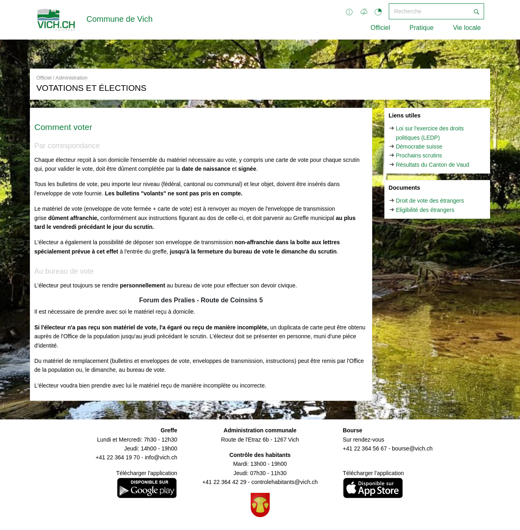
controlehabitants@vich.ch (285, 482)
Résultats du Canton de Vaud (432, 164)
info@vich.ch (161, 457)
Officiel (380, 27)
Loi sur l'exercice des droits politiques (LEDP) (429, 132)
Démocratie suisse (419, 146)
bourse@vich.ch (412, 448)
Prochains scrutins (419, 155)
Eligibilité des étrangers (425, 210)
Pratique (421, 27)
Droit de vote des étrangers (430, 200)
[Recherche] (429, 11)
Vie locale (467, 27)
